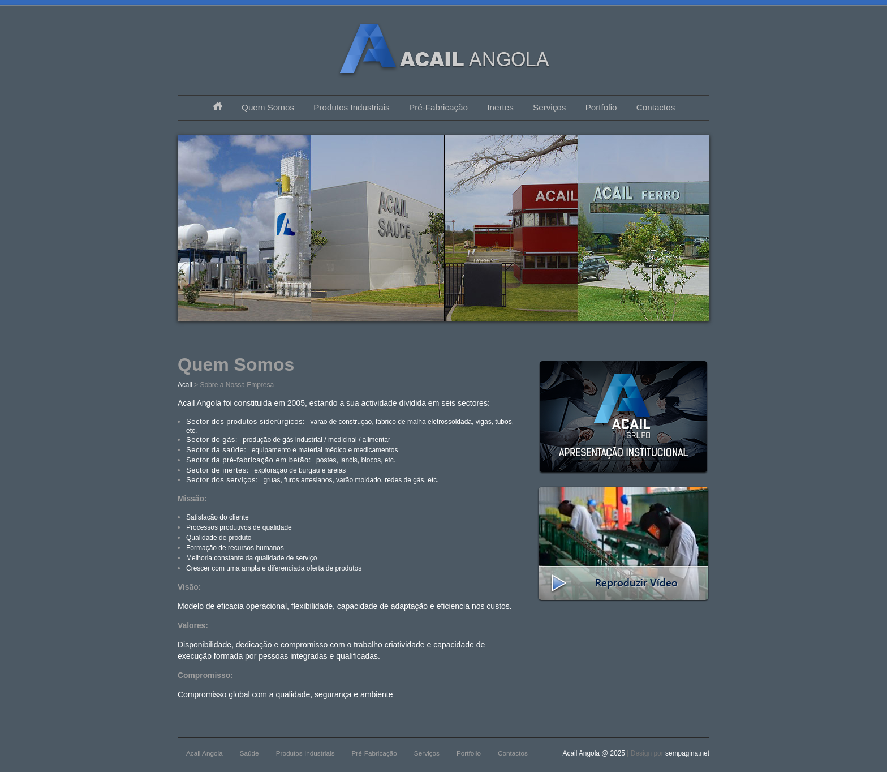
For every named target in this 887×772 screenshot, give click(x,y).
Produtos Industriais (351, 107)
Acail (185, 385)
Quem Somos (268, 107)
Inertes (500, 107)
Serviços (549, 107)
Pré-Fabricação (438, 107)
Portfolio (601, 107)
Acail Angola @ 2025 (595, 753)
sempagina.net (687, 753)
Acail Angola (204, 753)
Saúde (249, 753)
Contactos (655, 107)
